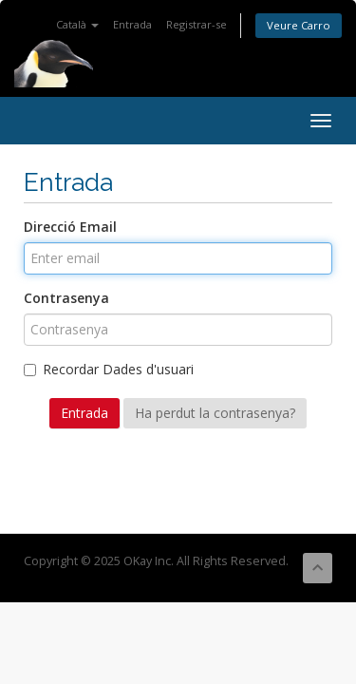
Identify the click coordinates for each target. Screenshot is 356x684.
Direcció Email (70, 227)
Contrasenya (66, 298)
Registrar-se (196, 24)
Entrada (132, 24)
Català (77, 24)
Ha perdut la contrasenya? (215, 413)
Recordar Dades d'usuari (109, 369)
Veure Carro (298, 25)
